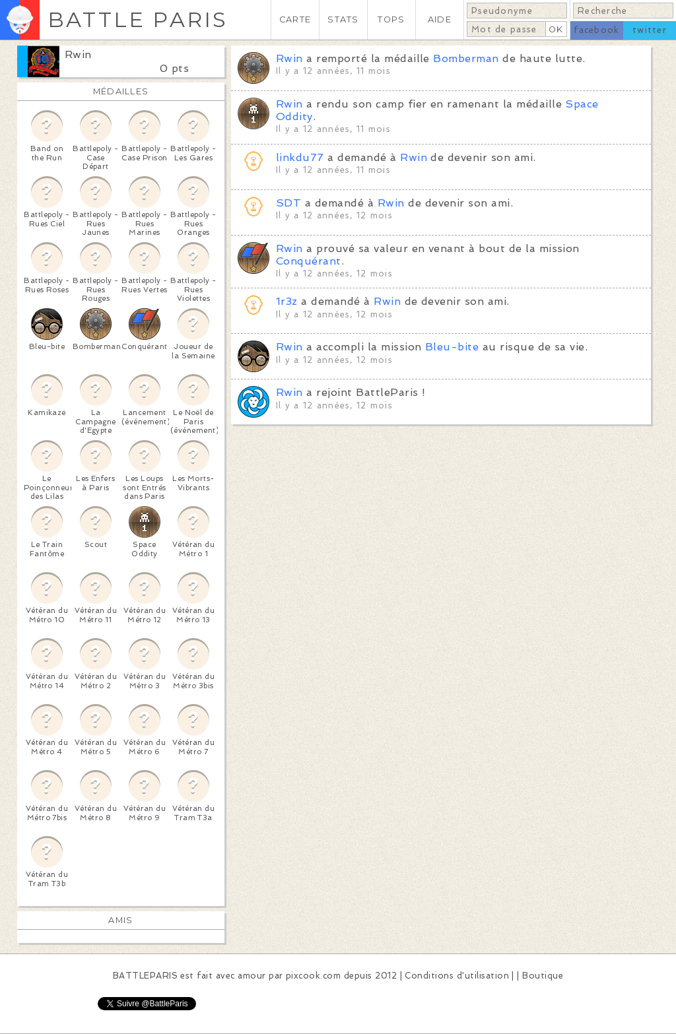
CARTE (295, 19)
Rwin (78, 54)
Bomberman (465, 58)
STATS (342, 19)
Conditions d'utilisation (457, 976)
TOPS (391, 19)
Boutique (542, 976)
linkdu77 (300, 157)
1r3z (287, 301)
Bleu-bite (452, 346)
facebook (596, 30)
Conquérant (308, 261)
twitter (649, 30)
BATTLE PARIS (138, 19)
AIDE (440, 19)
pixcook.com (313, 976)
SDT (288, 203)
